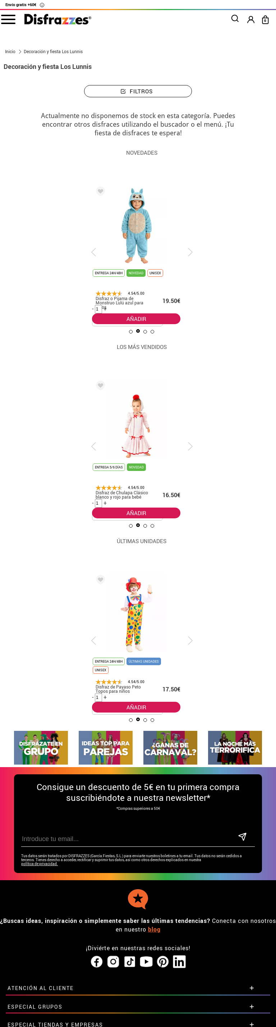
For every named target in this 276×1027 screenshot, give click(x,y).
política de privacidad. (39, 829)
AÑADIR (136, 318)
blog (154, 894)
